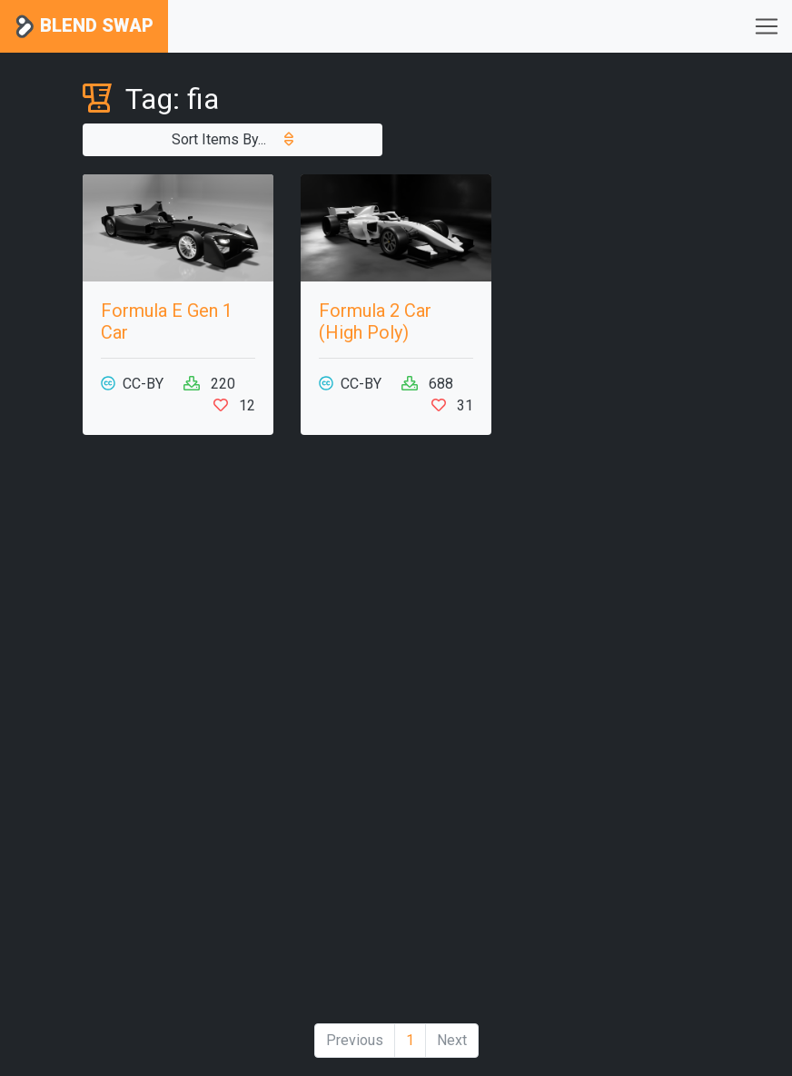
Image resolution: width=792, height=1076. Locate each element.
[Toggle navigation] (766, 26)
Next (452, 1040)
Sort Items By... (232, 139)
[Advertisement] (178, 736)
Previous (354, 1040)
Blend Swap (84, 27)
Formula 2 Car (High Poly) (375, 321)
